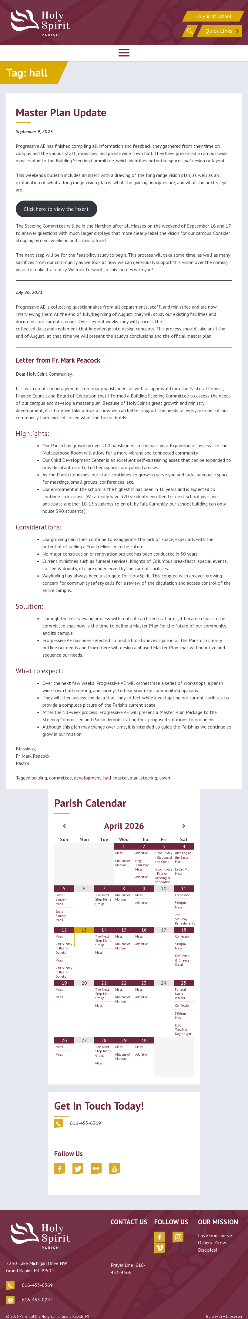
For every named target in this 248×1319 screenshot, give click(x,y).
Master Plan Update (61, 112)
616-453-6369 (37, 1275)
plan (134, 778)
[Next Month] (184, 826)
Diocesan (234, 1306)
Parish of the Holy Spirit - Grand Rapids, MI (54, 1306)
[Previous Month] (64, 826)
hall (107, 778)
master (120, 778)
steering (149, 778)
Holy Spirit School (213, 15)
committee (60, 778)
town (164, 778)
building (39, 778)
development (87, 778)
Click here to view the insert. (56, 208)
